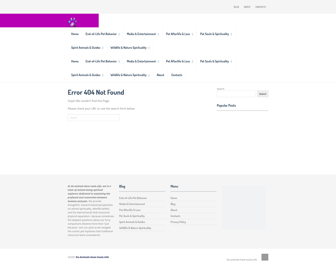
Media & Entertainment (141, 34)
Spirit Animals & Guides (85, 47)
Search (220, 88)
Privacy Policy (178, 222)
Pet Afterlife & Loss (178, 34)
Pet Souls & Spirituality (214, 34)
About (247, 6)
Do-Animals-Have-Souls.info (92, 257)
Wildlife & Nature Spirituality (129, 47)
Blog (236, 6)
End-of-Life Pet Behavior (101, 34)
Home (75, 34)
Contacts (260, 6)
